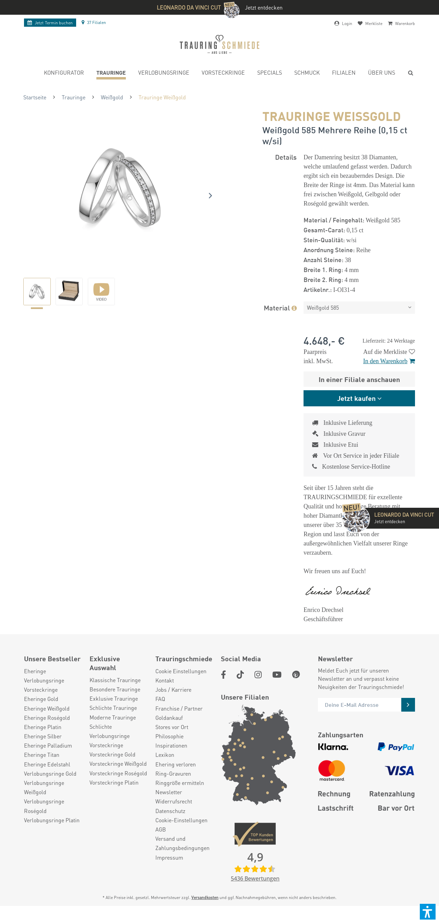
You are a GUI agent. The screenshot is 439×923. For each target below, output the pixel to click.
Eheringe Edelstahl (47, 774)
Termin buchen (50, 22)
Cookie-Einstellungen (181, 830)
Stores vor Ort (171, 737)
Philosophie (169, 746)
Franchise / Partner (179, 718)
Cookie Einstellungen (180, 681)
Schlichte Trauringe (113, 718)
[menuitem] (64, 73)
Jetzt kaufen (356, 398)
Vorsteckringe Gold (112, 764)
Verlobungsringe (44, 690)
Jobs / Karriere (173, 699)
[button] (428, 912)
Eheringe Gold (41, 709)
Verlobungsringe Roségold (44, 816)
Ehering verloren (175, 774)
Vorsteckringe (41, 699)
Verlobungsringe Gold (50, 783)
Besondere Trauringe (115, 699)
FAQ (160, 709)
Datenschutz (170, 821)
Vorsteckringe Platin (114, 792)
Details (286, 156)
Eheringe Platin (42, 737)
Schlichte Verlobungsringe (110, 741)
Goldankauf (169, 727)
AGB (160, 839)
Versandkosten (204, 907)
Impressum (169, 867)
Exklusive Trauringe (114, 708)
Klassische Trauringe (115, 690)
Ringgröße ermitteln (179, 793)
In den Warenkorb (389, 361)
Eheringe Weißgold (47, 718)
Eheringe (35, 681)
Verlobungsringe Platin (52, 830)
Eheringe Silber (43, 746)
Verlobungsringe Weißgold (44, 797)
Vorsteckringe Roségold (118, 783)
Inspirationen (171, 755)
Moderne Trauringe (113, 727)
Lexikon (164, 764)
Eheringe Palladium (48, 755)
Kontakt (164, 690)
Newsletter (168, 802)
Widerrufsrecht (173, 811)
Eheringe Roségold (47, 727)
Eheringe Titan (41, 764)
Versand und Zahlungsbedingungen (182, 853)
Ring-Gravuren (173, 783)
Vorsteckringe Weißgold (118, 773)
